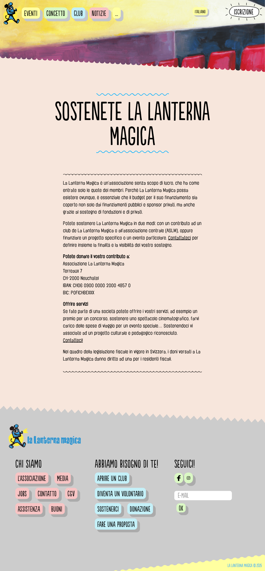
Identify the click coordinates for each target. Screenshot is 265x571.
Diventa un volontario (120, 494)
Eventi (30, 13)
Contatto (47, 494)
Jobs (22, 494)
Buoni (56, 509)
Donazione (140, 509)
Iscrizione (244, 12)
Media (62, 478)
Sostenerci (108, 509)
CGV (71, 494)
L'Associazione (32, 478)
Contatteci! (73, 340)
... (116, 13)
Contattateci (179, 237)
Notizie (99, 13)
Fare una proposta (116, 524)
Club (78, 13)
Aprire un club (112, 478)
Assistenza (29, 509)
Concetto (55, 13)
